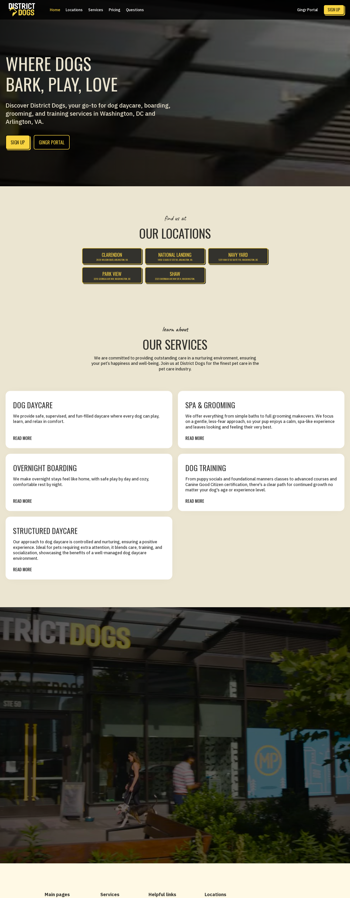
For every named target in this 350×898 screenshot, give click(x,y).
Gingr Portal (307, 9)
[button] (74, 9)
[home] (22, 10)
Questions (135, 9)
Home (55, 9)
